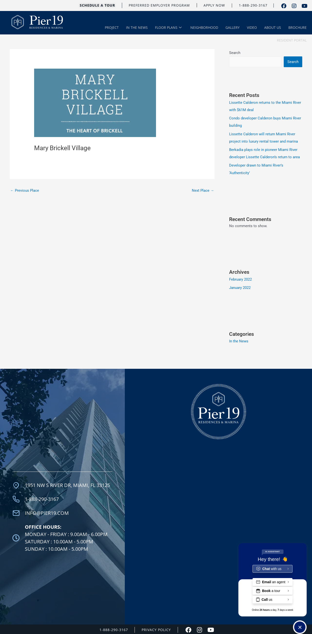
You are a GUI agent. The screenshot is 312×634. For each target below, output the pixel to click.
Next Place (203, 190)
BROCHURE (297, 27)
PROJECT (112, 27)
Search (234, 53)
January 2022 (240, 286)
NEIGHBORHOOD (204, 27)
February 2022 (240, 278)
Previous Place (24, 190)
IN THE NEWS (137, 27)
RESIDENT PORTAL (292, 41)
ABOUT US (272, 27)
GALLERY (232, 27)
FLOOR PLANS (168, 28)
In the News (238, 340)
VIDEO (252, 27)
